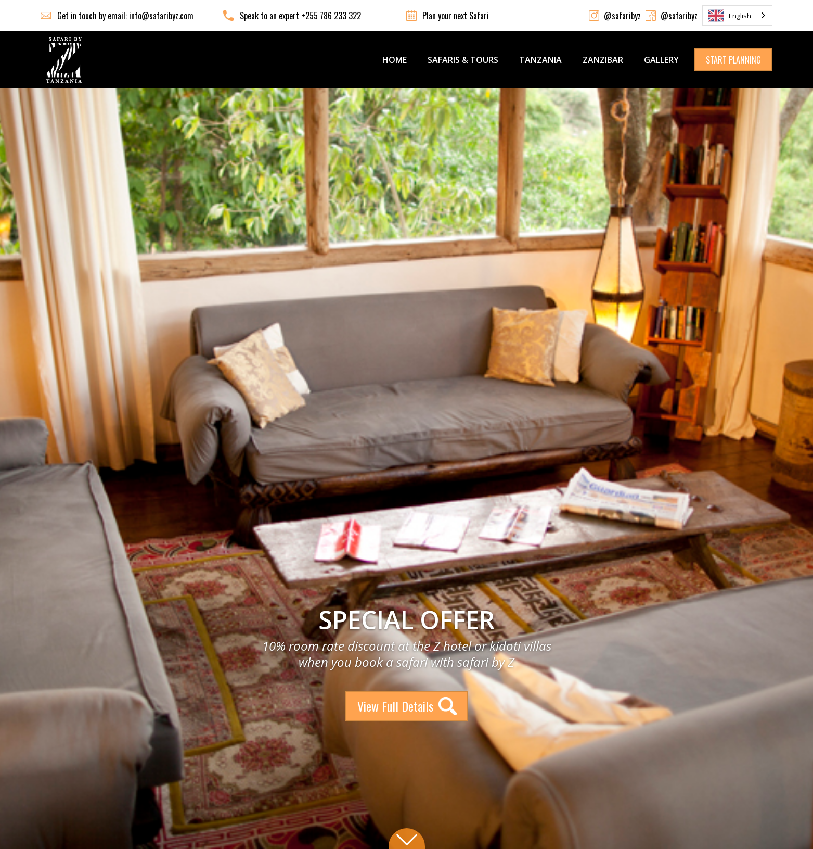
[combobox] (737, 15)
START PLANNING (733, 60)
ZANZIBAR (603, 60)
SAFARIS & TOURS (463, 60)
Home (394, 60)
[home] (64, 59)
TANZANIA (540, 60)
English (729, 15)
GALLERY (661, 60)
